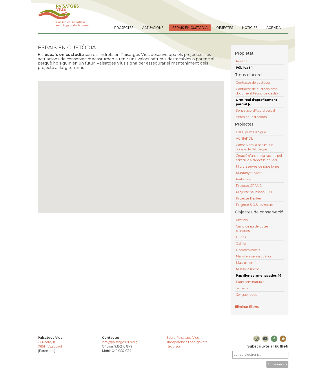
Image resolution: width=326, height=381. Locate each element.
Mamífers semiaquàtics (253, 256)
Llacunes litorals (248, 250)
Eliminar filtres (247, 307)
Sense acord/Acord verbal (255, 111)
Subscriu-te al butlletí (267, 346)
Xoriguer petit (246, 295)
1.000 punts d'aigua (251, 132)
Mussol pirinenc (248, 269)
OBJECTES (224, 28)
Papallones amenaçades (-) (258, 275)
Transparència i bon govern (187, 342)
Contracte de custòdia (253, 83)
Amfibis (242, 220)
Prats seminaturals (250, 282)
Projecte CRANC (249, 186)
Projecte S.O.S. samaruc (254, 205)
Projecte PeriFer (248, 198)
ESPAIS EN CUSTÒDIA (190, 28)
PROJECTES (123, 28)
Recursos (173, 346)
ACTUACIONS (153, 28)
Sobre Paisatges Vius (182, 338)
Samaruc (243, 288)
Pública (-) (244, 68)
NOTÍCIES (250, 28)
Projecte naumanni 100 (254, 192)
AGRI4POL (244, 139)
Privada (241, 61)
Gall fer (241, 244)
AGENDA (273, 28)
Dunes (241, 237)
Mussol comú (246, 263)
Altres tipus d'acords (251, 117)
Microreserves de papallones (257, 166)
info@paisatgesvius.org (120, 342)
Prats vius (243, 179)
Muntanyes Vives (249, 173)
